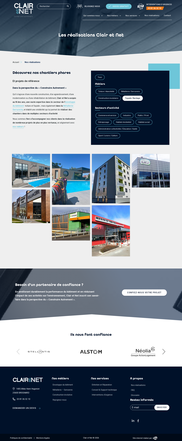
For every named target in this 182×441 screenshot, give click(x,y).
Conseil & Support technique (104, 390)
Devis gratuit (119, 6)
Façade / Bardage (132, 98)
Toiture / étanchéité (106, 91)
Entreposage (103, 122)
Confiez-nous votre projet (144, 292)
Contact (167, 15)
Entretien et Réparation (102, 385)
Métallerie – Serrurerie (63, 390)
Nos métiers (112, 15)
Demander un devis (27, 407)
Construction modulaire (108, 98)
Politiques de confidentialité (21, 438)
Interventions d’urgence (102, 395)
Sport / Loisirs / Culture (107, 136)
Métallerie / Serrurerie (130, 91)
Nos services (131, 15)
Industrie (127, 115)
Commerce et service (107, 115)
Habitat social (144, 122)
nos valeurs (18, 126)
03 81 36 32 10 (154, 8)
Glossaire (135, 395)
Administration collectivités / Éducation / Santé (117, 129)
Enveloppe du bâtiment (63, 385)
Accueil (16, 62)
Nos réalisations (152, 15)
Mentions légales (43, 438)
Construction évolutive (62, 395)
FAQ (133, 390)
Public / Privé (143, 115)
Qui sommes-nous (91, 15)
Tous (100, 77)
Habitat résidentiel (123, 122)
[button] (164, 351)
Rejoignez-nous (92, 6)
